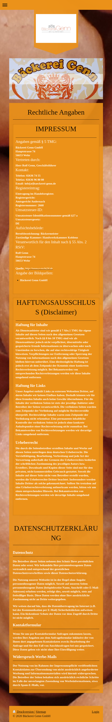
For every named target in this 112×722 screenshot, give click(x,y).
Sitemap (41, 711)
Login (95, 711)
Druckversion (24, 711)
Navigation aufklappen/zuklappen (56, 5)
